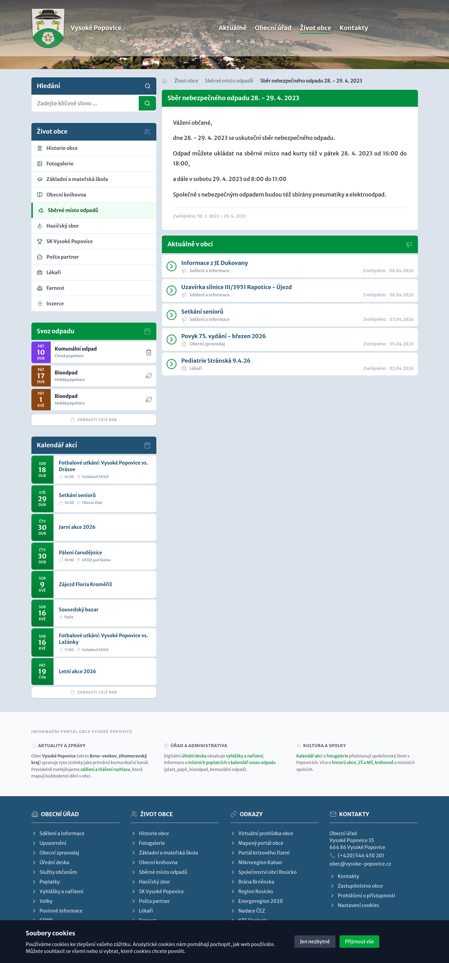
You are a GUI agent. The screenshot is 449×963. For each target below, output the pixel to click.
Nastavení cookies (354, 905)
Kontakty (354, 35)
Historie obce (150, 833)
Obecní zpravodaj (55, 853)
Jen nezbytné (315, 941)
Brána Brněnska (252, 882)
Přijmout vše (359, 941)
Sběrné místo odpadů (229, 81)
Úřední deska (50, 862)
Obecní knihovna (154, 862)
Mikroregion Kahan (256, 862)
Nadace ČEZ (247, 911)
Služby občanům (54, 872)
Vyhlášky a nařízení (57, 891)
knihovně (384, 762)
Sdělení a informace (58, 833)
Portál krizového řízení (260, 853)
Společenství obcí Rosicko (263, 872)
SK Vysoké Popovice (157, 891)
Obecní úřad (273, 35)
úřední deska (194, 756)
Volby (42, 901)
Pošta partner (150, 901)
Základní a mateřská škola (164, 853)
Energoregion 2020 (256, 901)
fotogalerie (337, 756)
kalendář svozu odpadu (253, 762)
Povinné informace (57, 911)
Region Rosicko (251, 891)
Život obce (315, 35)
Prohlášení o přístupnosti (362, 896)
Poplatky (45, 882)
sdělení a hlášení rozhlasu (105, 769)
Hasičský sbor (150, 882)
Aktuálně (232, 35)
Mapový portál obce (256, 843)
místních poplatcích (207, 762)
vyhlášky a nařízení (244, 756)
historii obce (344, 762)
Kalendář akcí (309, 756)
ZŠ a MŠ (365, 762)
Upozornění (48, 843)
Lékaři (142, 911)
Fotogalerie (148, 843)
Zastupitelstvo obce (356, 886)
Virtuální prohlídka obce (261, 833)
